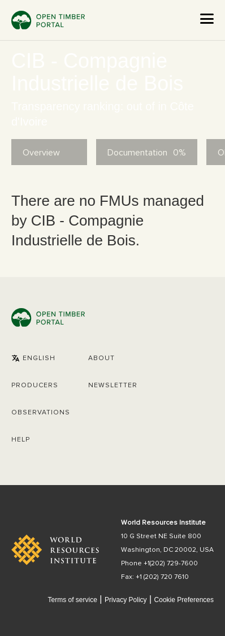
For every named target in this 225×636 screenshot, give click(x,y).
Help (20, 439)
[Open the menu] (207, 18)
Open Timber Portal (48, 20)
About (101, 358)
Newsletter (112, 385)
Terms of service (72, 600)
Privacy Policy (126, 600)
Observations (40, 412)
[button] (33, 358)
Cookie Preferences (184, 600)
